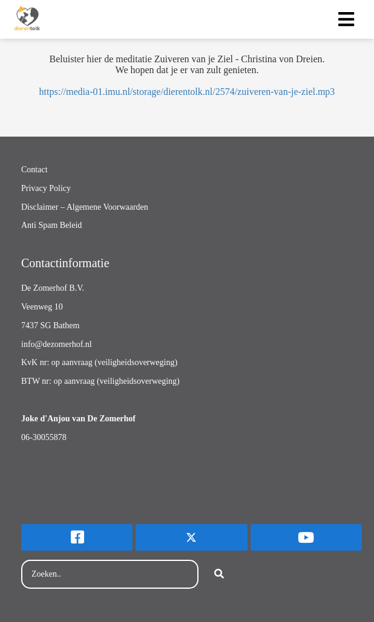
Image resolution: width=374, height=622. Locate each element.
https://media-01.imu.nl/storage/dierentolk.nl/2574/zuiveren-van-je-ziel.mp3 (187, 91)
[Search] (219, 574)
